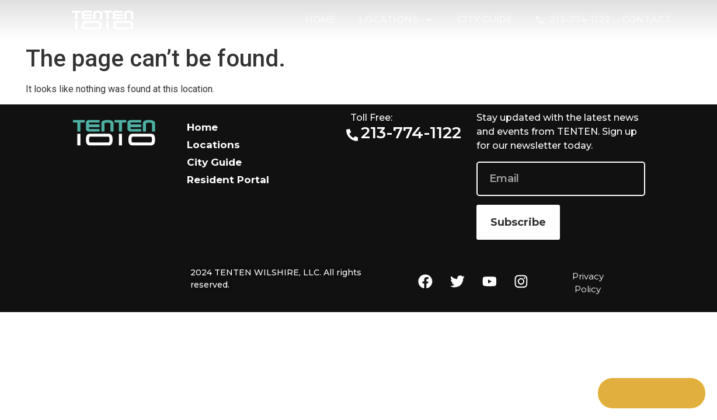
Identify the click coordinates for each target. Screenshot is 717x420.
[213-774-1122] (352, 135)
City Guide (485, 19)
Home (320, 19)
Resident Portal (228, 180)
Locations (396, 20)
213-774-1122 (411, 132)
